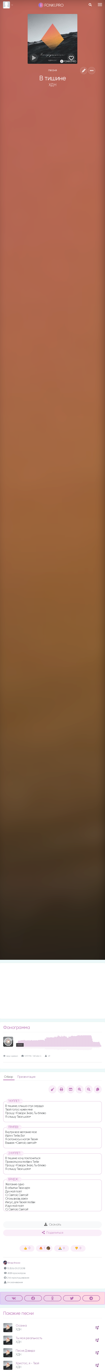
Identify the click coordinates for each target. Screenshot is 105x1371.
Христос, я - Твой (27, 1363)
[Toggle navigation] (100, 4)
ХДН (52, 85)
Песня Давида (25, 1350)
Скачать (52, 1224)
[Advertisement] (52, 991)
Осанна (21, 1325)
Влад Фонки (11, 1263)
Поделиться (52, 1232)
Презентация (26, 1076)
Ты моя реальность (29, 1338)
